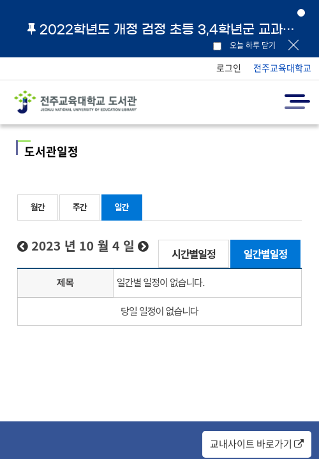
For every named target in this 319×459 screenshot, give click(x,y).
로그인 (228, 67)
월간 (38, 207)
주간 (80, 207)
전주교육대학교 (282, 67)
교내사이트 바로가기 (257, 444)
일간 (122, 207)
